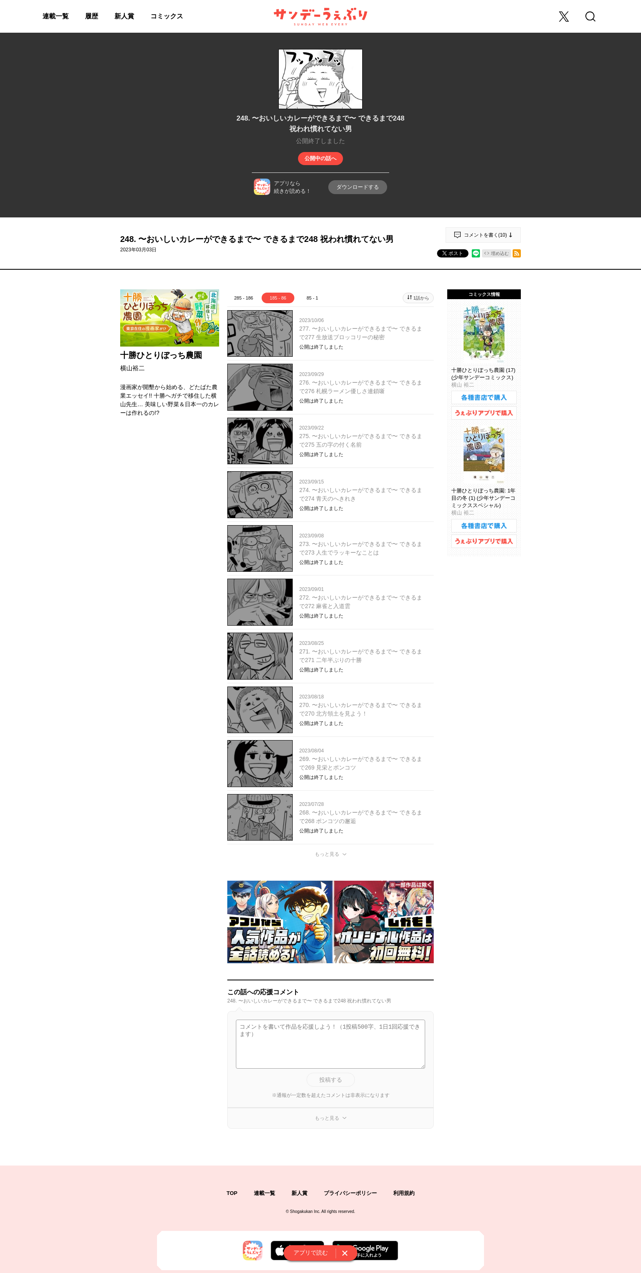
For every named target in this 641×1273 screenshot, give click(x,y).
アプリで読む (311, 1252)
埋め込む (500, 253)
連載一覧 (56, 16)
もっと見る (327, 854)
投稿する (330, 1079)
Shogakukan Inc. (305, 1211)
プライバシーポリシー (350, 1193)
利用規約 (404, 1193)
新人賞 (124, 16)
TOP (232, 1193)
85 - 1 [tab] (312, 297)
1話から (421, 297)
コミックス (166, 16)
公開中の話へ (320, 158)
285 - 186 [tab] (243, 297)
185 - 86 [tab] (278, 297)
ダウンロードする (357, 187)
